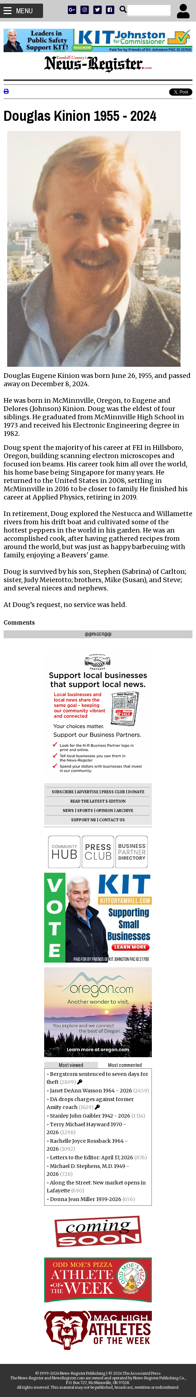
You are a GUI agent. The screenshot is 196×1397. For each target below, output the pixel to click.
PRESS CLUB (113, 792)
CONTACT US (112, 820)
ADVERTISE (87, 792)
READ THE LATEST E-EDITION (98, 801)
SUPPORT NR (83, 820)
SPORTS (85, 810)
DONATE (136, 792)
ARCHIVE (124, 810)
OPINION (104, 810)
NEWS (68, 810)
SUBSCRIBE (63, 792)
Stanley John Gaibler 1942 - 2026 (90, 1116)
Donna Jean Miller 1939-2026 (85, 1199)
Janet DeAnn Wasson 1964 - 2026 (91, 1090)
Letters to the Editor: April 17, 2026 (91, 1157)
